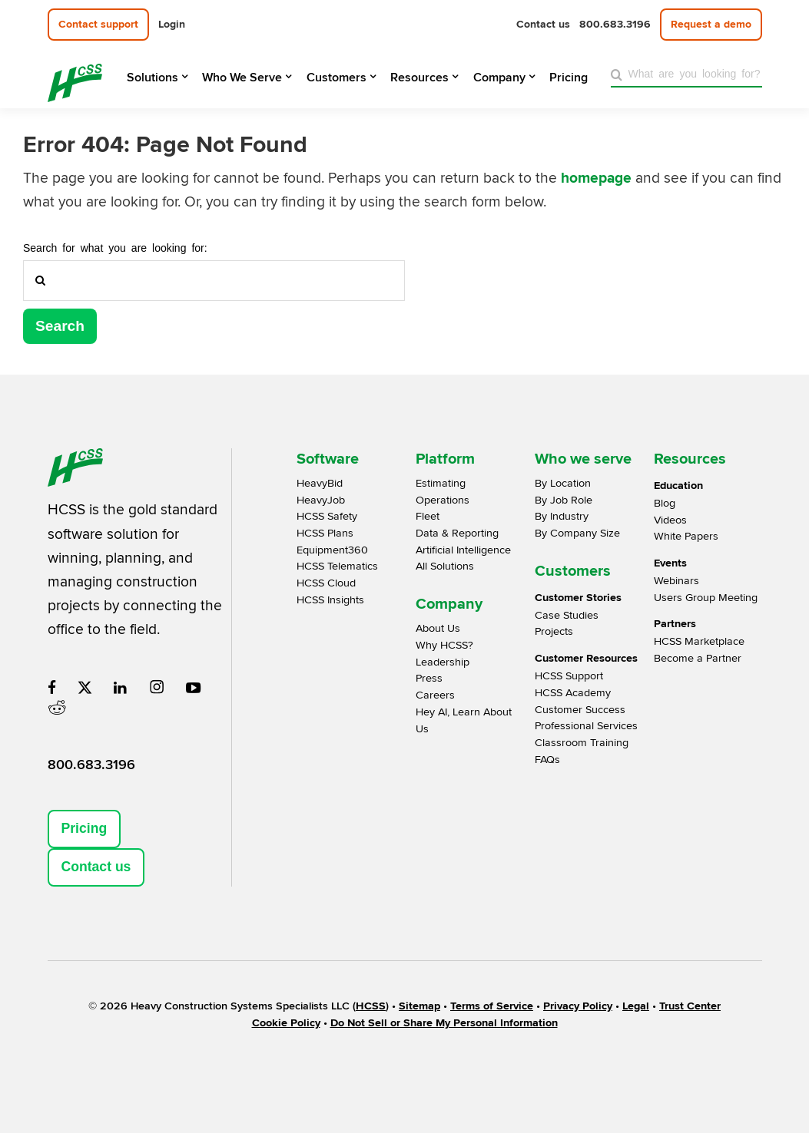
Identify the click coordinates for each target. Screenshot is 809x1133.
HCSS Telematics (337, 566)
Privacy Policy (577, 1005)
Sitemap (419, 1005)
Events (670, 563)
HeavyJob (321, 500)
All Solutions (445, 566)
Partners (675, 623)
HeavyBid (320, 483)
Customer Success (580, 709)
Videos (670, 520)
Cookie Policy (286, 1022)
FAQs (547, 759)
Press (429, 678)
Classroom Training (581, 742)
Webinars (676, 580)
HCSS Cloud (326, 583)
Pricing (84, 828)
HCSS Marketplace (699, 641)
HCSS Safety (327, 516)
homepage (596, 178)
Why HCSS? (444, 645)
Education (678, 485)
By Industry (562, 516)
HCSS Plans (325, 533)
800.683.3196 (91, 765)
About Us (438, 628)
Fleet (427, 516)
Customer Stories (578, 597)
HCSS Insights (330, 599)
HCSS (371, 1005)
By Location (563, 483)
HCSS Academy (573, 692)
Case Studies (566, 615)
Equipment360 (332, 550)
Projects (554, 631)
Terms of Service (491, 1005)
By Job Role (563, 500)
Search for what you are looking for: (115, 247)
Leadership (442, 662)
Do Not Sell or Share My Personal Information (444, 1022)
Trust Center (690, 1005)
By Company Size (577, 533)
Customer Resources (586, 658)
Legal (635, 1005)
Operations (442, 500)
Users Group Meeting (706, 597)
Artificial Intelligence (463, 550)
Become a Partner (697, 658)
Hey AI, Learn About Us (464, 720)
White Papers (686, 536)
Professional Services (586, 725)
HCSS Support (569, 675)
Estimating (441, 483)
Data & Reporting (457, 533)
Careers (435, 695)
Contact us (96, 866)
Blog (664, 503)
